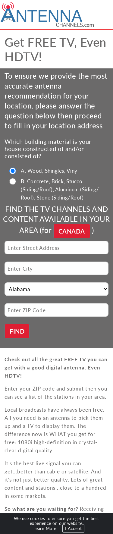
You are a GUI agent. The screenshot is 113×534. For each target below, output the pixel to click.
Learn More (44, 528)
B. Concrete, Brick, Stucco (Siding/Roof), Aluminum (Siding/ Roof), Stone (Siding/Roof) (60, 189)
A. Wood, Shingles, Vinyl (50, 170)
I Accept (73, 528)
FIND (17, 331)
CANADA (71, 231)
